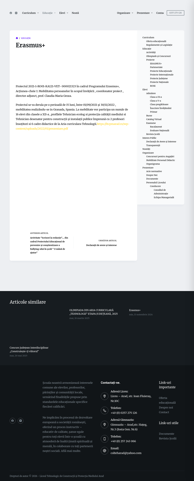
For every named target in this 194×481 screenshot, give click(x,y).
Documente (152, 178)
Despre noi (166, 407)
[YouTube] (16, 13)
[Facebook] (11, 13)
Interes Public (149, 138)
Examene (151, 123)
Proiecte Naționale (159, 82)
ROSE (153, 86)
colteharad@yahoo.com (126, 453)
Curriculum (31, 13)
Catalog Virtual (153, 119)
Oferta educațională (156, 41)
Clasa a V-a (155, 100)
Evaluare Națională (159, 130)
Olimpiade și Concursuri (158, 56)
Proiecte (150, 59)
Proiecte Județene (159, 78)
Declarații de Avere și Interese (161, 141)
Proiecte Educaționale (161, 71)
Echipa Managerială (164, 197)
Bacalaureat (156, 126)
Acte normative (154, 171)
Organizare (125, 13)
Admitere (151, 93)
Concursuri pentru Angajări (160, 156)
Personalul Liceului (156, 182)
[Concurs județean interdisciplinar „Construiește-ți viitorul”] (37, 325)
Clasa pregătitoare (159, 104)
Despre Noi (151, 175)
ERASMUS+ (156, 63)
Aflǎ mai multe (70, 451)
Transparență (153, 145)
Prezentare (145, 13)
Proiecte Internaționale (161, 74)
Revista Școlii (153, 134)
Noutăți (76, 12)
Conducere (155, 186)
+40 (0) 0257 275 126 (124, 413)
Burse (149, 115)
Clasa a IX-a (156, 97)
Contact (160, 12)
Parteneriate (156, 67)
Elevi (64, 13)
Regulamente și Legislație (159, 45)
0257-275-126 (175, 13)
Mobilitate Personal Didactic (160, 160)
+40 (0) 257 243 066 (123, 441)
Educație (49, 13)
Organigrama (153, 164)
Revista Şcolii (167, 438)
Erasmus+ (135, 310)
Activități (151, 52)
